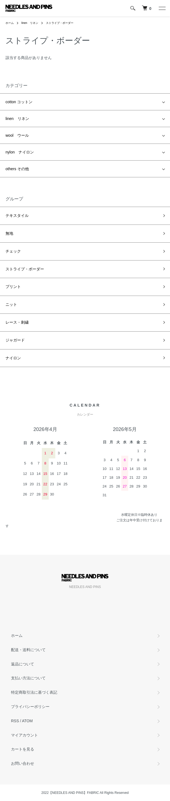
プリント (13, 286)
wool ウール (17, 135)
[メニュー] (161, 8)
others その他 (17, 169)
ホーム (10, 22)
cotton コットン (19, 102)
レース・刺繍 (17, 322)
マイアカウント (24, 735)
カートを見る (22, 749)
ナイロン (13, 358)
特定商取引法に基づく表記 (34, 692)
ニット (11, 304)
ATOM (27, 721)
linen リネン (29, 22)
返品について (22, 664)
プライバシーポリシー (30, 706)
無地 (9, 233)
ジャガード (15, 340)
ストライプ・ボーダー (59, 22)
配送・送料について (28, 650)
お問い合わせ (22, 763)
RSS (15, 721)
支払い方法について (28, 678)
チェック (13, 251)
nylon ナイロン (20, 152)
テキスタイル (17, 215)
